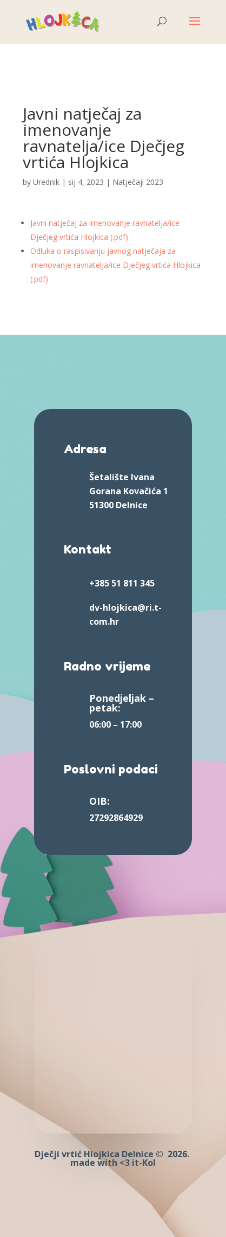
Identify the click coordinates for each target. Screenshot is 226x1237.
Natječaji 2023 (137, 182)
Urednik (46, 182)
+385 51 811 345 (122, 583)
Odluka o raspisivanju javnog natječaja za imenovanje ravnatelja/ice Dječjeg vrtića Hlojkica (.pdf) (115, 265)
